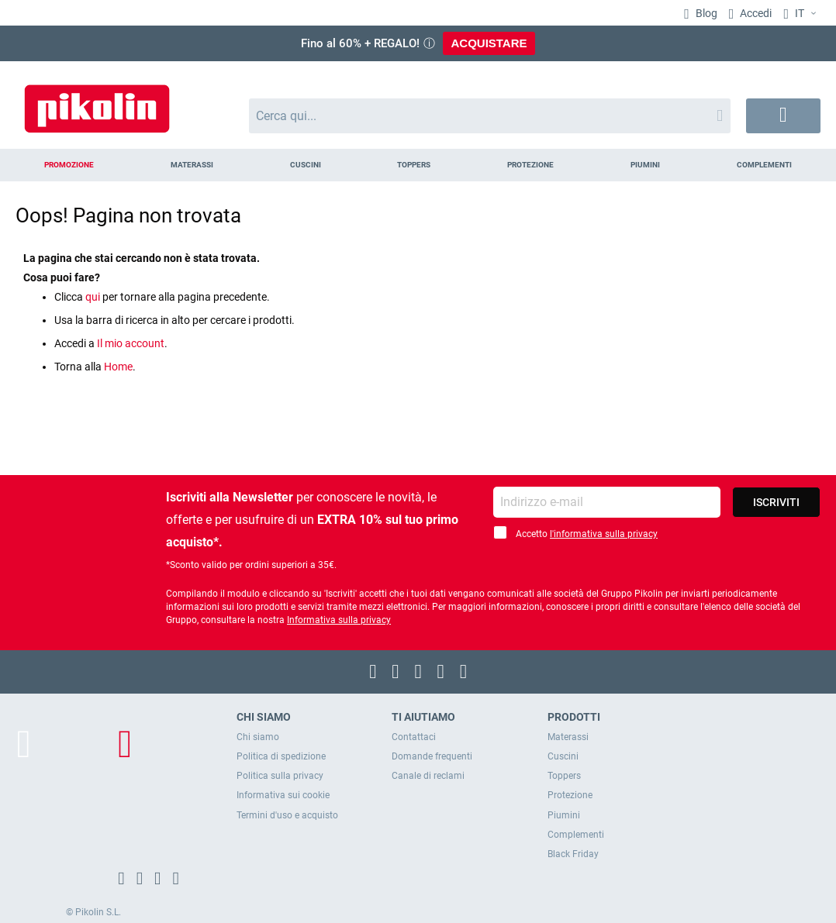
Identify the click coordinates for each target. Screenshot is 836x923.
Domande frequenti (432, 756)
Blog (705, 13)
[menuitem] (69, 165)
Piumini (564, 815)
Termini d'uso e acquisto (287, 815)
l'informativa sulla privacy (604, 534)
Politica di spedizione (281, 756)
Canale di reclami (428, 775)
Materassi (568, 737)
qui (92, 297)
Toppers (564, 775)
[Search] (720, 115)
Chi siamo (258, 737)
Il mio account (130, 343)
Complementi (576, 834)
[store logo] (97, 101)
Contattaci (414, 737)
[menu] (418, 165)
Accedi (755, 13)
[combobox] (490, 115)
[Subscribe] (776, 502)
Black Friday (573, 854)
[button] (801, 14)
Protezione (570, 795)
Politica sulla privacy (280, 775)
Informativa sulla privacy (339, 620)
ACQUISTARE (489, 43)
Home (118, 366)
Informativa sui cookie (283, 795)
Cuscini (563, 756)
